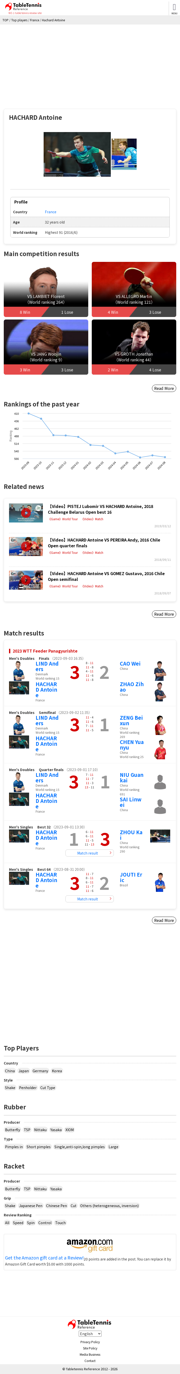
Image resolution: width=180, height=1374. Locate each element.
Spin (31, 1222)
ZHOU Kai (131, 834)
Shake (10, 1087)
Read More (164, 388)
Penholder (28, 1087)
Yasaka (56, 1129)
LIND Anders (47, 666)
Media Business (90, 1354)
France (50, 211)
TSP (27, 1129)
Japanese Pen (30, 1205)
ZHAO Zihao (132, 686)
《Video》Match (92, 518)
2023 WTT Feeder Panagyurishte (45, 651)
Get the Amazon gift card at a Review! (44, 1257)
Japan (24, 1070)
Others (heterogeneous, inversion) (109, 1205)
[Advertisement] (90, 62)
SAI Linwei (130, 802)
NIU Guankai (131, 777)
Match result (87, 853)
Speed (18, 1222)
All (7, 1222)
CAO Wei (130, 663)
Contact (90, 1360)
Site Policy (90, 1348)
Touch (60, 1222)
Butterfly (12, 1129)
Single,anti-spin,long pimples (79, 1146)
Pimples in (14, 1146)
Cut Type (47, 1087)
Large (113, 1146)
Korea (57, 1070)
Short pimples (39, 1146)
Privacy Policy (90, 1342)
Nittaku (40, 1129)
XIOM (69, 1129)
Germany (40, 1070)
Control (44, 1222)
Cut (73, 1205)
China (10, 1070)
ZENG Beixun (131, 720)
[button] (77, 154)
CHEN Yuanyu (132, 744)
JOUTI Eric (131, 877)
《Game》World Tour (63, 518)
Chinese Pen (56, 1205)
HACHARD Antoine (46, 689)
